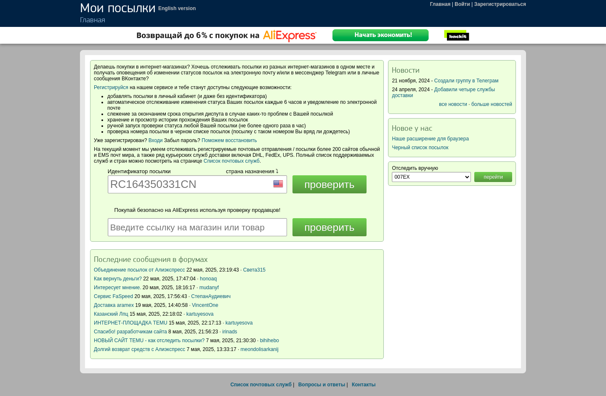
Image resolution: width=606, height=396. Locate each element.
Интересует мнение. (117, 287)
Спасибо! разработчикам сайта (130, 332)
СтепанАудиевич (211, 296)
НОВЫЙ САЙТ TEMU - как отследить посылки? (149, 340)
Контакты (364, 385)
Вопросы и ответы (321, 385)
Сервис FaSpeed (113, 296)
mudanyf (209, 287)
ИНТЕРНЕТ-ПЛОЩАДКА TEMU (130, 323)
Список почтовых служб (232, 161)
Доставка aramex (114, 305)
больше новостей (491, 104)
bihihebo (269, 340)
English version (177, 8)
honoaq (208, 279)
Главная (440, 4)
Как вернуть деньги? (118, 279)
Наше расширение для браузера (430, 139)
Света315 (254, 270)
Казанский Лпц (111, 314)
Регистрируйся (111, 87)
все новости (453, 104)
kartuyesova (200, 314)
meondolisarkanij (260, 349)
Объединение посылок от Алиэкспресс (139, 270)
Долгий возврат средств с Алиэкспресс (139, 349)
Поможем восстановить (229, 140)
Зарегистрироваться (500, 4)
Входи (156, 140)
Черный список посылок (420, 147)
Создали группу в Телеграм (466, 81)
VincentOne (205, 305)
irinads (229, 332)
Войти (462, 4)
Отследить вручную (415, 168)
